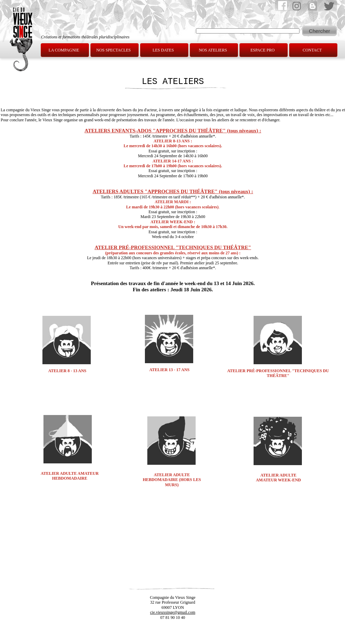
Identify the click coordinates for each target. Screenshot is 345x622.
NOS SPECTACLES (113, 50)
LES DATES (163, 50)
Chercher (319, 31)
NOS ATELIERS (213, 50)
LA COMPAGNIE (64, 50)
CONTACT (312, 50)
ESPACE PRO (262, 50)
